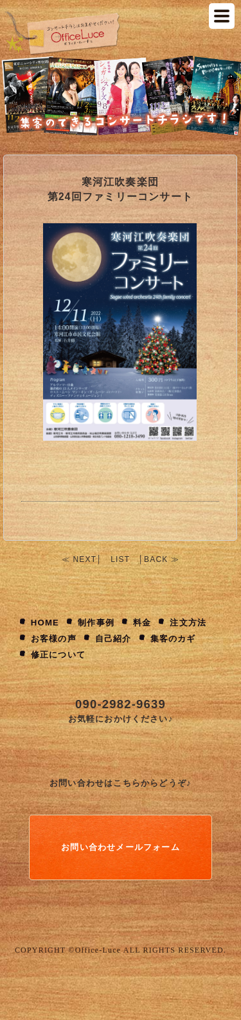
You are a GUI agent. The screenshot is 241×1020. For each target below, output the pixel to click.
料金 (142, 622)
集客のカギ (173, 638)
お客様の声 (53, 638)
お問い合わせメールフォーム (120, 847)
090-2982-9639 (120, 704)
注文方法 (188, 622)
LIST (120, 559)
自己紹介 (113, 638)
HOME (45, 622)
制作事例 (96, 622)
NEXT (84, 559)
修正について (58, 654)
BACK (156, 559)
